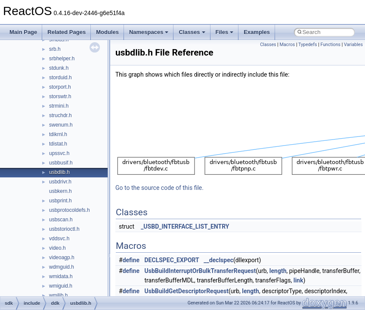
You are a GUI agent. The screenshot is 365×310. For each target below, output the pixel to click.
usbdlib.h (59, 172)
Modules (107, 32)
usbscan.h (61, 220)
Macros (287, 44)
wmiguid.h (60, 286)
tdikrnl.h (58, 134)
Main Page (23, 32)
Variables (353, 44)
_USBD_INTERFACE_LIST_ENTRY (185, 226)
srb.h (55, 49)
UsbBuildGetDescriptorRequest (187, 291)
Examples (257, 32)
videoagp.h (61, 257)
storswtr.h (60, 96)
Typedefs (307, 44)
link (298, 280)
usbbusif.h (61, 163)
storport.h (60, 87)
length (278, 270)
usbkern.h (60, 191)
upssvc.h (59, 153)
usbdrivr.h (60, 182)
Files (225, 32)
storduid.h (60, 77)
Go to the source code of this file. (159, 187)
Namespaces (149, 32)
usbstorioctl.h (64, 229)
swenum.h (61, 125)
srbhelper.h (61, 59)
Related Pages (66, 32)
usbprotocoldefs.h (69, 210)
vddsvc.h (59, 239)
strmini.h (58, 106)
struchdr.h (60, 115)
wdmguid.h (61, 267)
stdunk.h (58, 68)
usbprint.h (60, 201)
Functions (330, 44)
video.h (57, 248)
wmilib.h (58, 295)
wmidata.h (61, 276)
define (131, 260)
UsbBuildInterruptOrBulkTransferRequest (200, 270)
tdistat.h (58, 144)
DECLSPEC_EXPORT (172, 260)
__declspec (218, 260)
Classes (192, 32)
